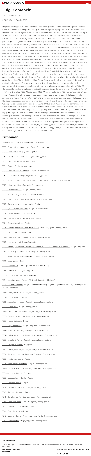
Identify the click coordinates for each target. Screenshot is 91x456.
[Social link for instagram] (64, 453)
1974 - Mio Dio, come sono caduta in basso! (20, 228)
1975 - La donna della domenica (16, 213)
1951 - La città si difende (12, 373)
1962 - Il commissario (11, 297)
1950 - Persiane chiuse (11, 383)
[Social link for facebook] (61, 453)
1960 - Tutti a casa (10, 307)
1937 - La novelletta (10, 421)
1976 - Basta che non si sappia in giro (18, 199)
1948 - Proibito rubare (11, 402)
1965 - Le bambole (10, 266)
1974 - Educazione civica (12, 223)
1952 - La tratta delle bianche (14, 368)
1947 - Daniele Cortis (11, 406)
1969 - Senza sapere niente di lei (16, 251)
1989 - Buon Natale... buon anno (15, 147)
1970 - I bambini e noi (11, 242)
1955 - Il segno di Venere (12, 345)
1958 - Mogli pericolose (12, 326)
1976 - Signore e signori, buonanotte (17, 204)
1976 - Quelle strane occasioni (15, 209)
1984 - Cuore (7, 166)
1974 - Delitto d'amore (11, 218)
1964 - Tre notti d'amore (12, 285)
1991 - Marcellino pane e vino (14, 142)
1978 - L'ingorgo (9, 185)
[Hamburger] (87, 2)
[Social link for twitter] (58, 453)
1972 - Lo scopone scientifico (14, 232)
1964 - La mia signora (11, 280)
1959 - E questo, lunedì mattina (15, 316)
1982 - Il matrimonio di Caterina (15, 171)
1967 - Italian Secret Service (14, 256)
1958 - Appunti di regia (12, 321)
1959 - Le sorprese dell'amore (14, 311)
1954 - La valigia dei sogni (13, 349)
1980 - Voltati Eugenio (11, 180)
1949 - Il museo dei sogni (12, 392)
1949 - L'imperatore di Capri (14, 387)
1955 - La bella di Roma (12, 340)
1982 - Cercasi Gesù (10, 175)
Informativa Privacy (12, 449)
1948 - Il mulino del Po (11, 397)
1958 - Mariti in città (10, 330)
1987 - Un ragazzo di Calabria (14, 156)
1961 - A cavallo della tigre (13, 302)
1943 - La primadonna (11, 416)
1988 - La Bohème (10, 152)
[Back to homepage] (8, 440)
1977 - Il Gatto (8, 194)
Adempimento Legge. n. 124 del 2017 (73, 449)
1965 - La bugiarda (10, 270)
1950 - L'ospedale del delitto (14, 378)
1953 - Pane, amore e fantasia (14, 364)
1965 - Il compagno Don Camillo (16, 275)
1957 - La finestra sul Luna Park (15, 335)
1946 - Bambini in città (12, 411)
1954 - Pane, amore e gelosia (14, 354)
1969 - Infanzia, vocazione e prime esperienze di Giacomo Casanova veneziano (36, 247)
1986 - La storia (8, 161)
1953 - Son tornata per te (12, 359)
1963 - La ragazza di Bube (13, 292)
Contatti (6, 452)
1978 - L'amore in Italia (11, 190)
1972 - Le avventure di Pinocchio (16, 237)
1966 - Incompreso (10, 261)
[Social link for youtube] (67, 453)
